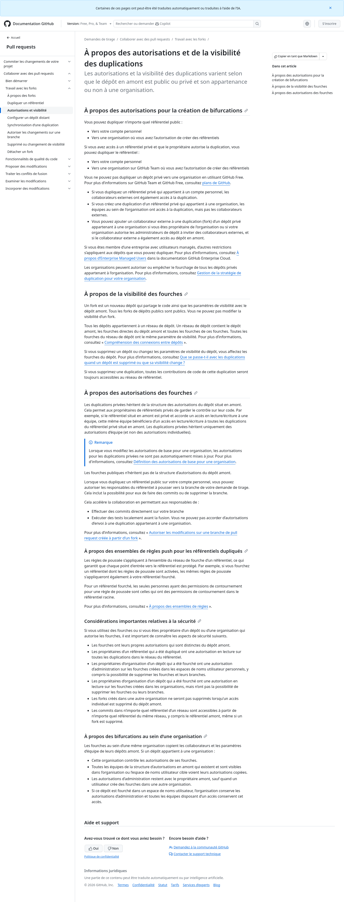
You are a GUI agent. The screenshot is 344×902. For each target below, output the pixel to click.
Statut (162, 885)
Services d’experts (196, 885)
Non (113, 848)
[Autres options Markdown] (323, 56)
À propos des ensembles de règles (178, 606)
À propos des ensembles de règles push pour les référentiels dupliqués (166, 551)
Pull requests (20, 47)
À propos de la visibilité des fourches (136, 294)
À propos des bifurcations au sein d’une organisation (145, 736)
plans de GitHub (216, 182)
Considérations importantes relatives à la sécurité (142, 621)
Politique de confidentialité (101, 857)
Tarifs (175, 885)
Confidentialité (143, 885)
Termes (123, 885)
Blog (216, 885)
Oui (94, 848)
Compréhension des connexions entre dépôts (144, 342)
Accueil (13, 38)
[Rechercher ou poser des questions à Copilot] (187, 23)
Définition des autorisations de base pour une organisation (185, 461)
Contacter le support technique (195, 854)
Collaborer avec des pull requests (145, 39)
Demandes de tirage (99, 39)
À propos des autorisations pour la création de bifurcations (166, 110)
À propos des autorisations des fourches (141, 392)
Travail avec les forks (190, 39)
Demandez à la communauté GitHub (199, 847)
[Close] (331, 7)
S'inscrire (329, 23)
